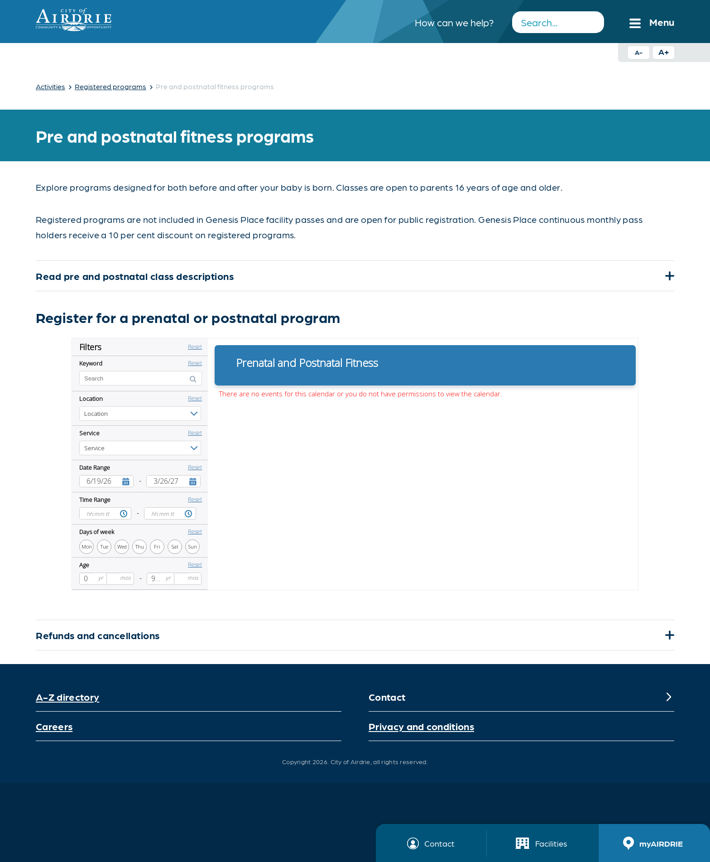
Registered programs (110, 86)
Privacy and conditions (421, 726)
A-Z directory (67, 696)
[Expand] (668, 276)
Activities (50, 86)
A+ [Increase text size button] (663, 51)
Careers (54, 726)
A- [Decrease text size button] (639, 52)
